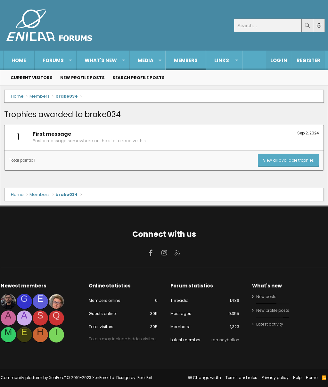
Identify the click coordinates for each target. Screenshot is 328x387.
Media (145, 60)
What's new (101, 60)
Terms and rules (238, 377)
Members (186, 60)
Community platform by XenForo (60, 377)
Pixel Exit (147, 377)
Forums (53, 60)
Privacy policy (272, 377)
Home (19, 60)
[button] (70, 60)
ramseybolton (223, 336)
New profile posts (82, 78)
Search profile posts (138, 78)
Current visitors (32, 78)
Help (294, 377)
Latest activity (269, 320)
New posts (266, 291)
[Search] (267, 25)
